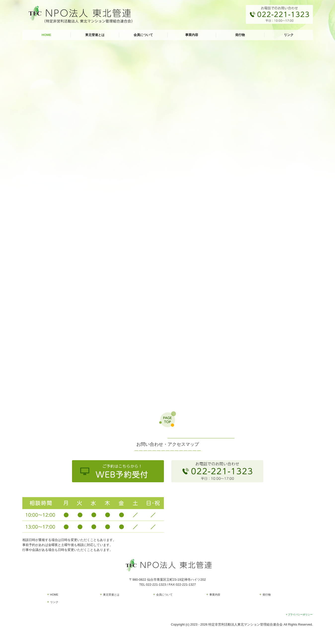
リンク (289, 35)
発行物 (240, 35)
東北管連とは (95, 35)
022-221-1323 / (157, 584)
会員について (143, 35)
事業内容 (191, 35)
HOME (46, 35)
